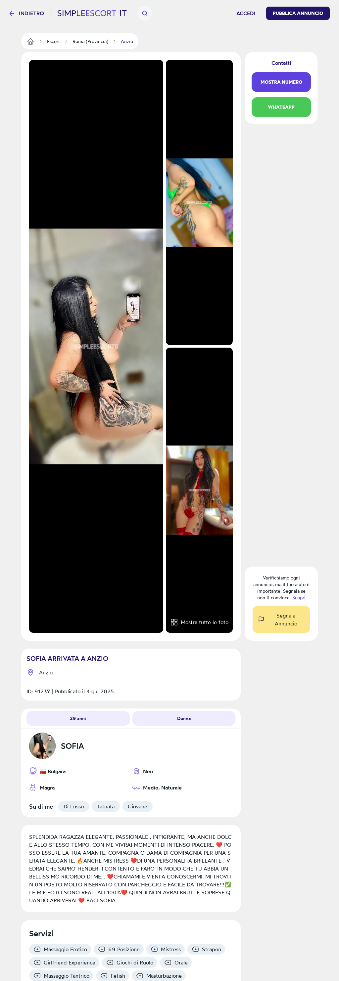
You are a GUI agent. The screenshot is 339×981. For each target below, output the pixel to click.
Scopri (299, 597)
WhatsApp (281, 107)
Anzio (46, 672)
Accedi (246, 13)
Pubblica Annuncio (298, 13)
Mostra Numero (281, 82)
